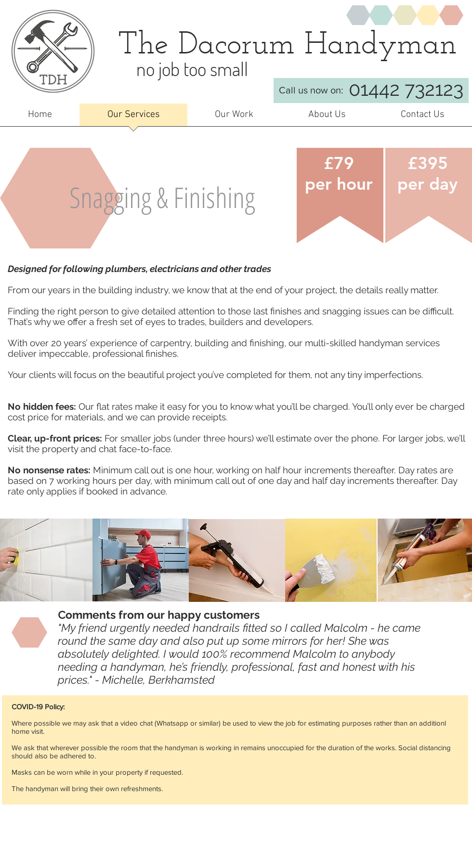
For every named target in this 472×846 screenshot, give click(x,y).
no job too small (192, 68)
